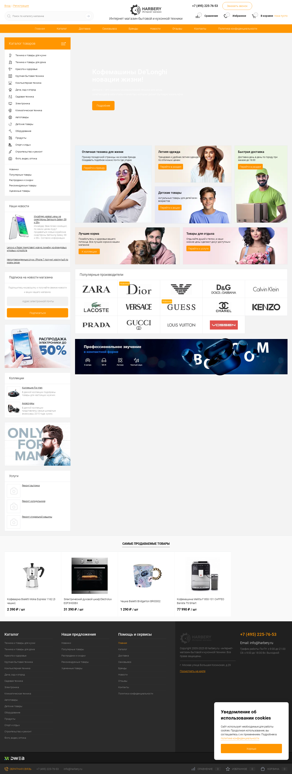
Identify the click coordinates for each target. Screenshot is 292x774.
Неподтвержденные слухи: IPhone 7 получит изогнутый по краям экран (37, 261)
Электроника (11, 687)
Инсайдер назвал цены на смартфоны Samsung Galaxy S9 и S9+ (50, 219)
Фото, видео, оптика (15, 737)
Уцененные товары (19, 191)
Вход (7, 5)
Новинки (14, 169)
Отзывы (177, 28)
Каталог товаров (37, 43)
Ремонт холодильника (33, 501)
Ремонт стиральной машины (37, 517)
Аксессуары (28, 403)
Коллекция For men (32, 387)
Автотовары (11, 699)
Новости (155, 28)
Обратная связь (17, 768)
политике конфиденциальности (240, 738)
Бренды (133, 28)
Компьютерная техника (17, 668)
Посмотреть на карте (192, 671)
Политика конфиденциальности (237, 28)
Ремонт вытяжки (31, 485)
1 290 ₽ (129, 609)
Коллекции (16, 378)
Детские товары (13, 706)
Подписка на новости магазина (31, 277)
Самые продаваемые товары (146, 543)
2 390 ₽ (16, 609)
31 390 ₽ (73, 609)
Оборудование (12, 712)
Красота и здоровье (15, 655)
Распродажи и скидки (21, 180)
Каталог (62, 28)
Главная (40, 28)
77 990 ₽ (187, 609)
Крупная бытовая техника (18, 662)
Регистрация (21, 5)
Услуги (13, 476)
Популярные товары (20, 174)
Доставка (85, 28)
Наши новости (19, 206)
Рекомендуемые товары (22, 185)
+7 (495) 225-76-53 (47, 768)
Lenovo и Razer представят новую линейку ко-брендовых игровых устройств (37, 249)
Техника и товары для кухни (19, 643)
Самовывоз (109, 28)
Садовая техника (13, 681)
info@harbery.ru (261, 643)
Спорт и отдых (12, 725)
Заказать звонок (237, 5)
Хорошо (251, 748)
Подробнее (103, 105)
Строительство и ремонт (17, 731)
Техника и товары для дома (19, 649)
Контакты (200, 28)
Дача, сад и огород (14, 674)
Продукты (9, 718)
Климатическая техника (17, 693)
